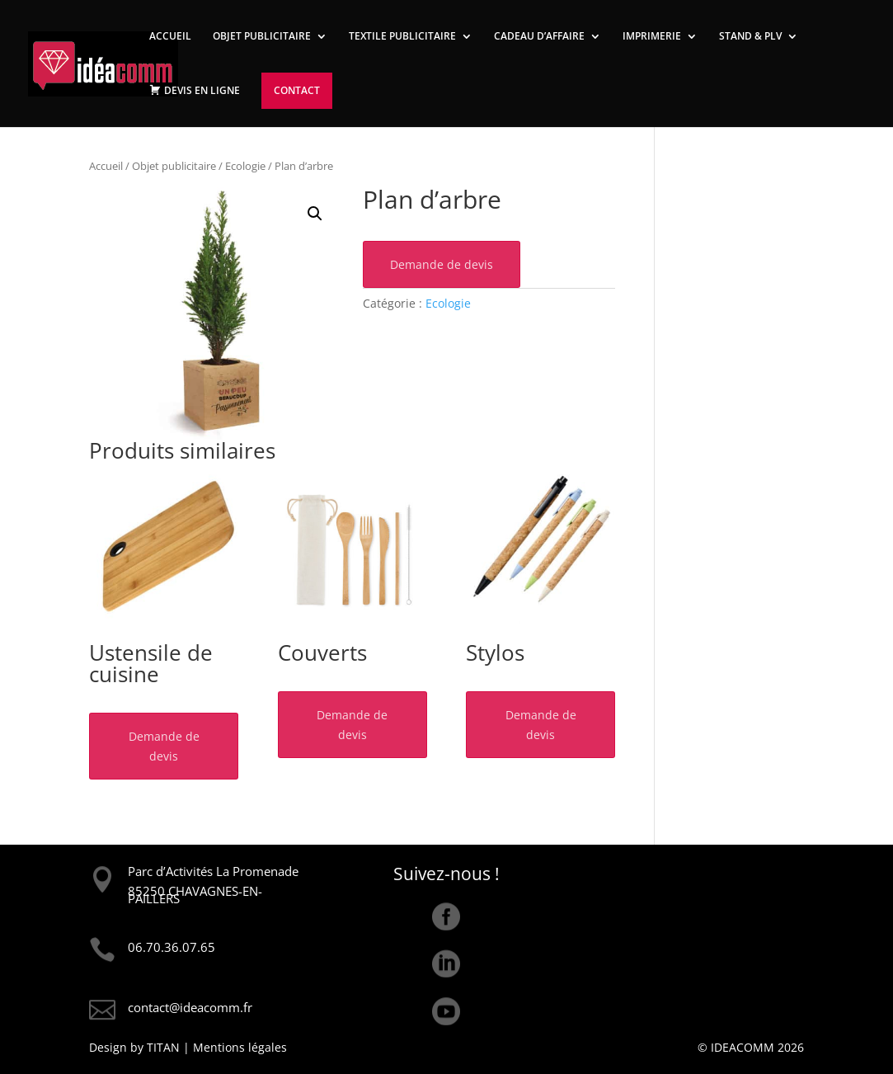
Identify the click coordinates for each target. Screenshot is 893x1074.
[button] (315, 213)
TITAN (163, 1047)
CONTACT (297, 90)
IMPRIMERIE (652, 37)
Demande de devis (441, 264)
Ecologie (245, 165)
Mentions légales (240, 1047)
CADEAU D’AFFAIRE (539, 37)
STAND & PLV (750, 37)
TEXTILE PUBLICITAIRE (402, 37)
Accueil (106, 165)
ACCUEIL (170, 37)
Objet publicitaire (174, 165)
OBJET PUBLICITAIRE (262, 37)
